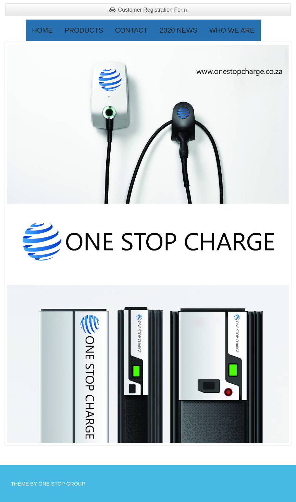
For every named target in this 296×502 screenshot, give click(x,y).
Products (84, 30)
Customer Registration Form (148, 10)
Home (42, 30)
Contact (131, 30)
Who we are (232, 30)
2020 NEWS (178, 30)
